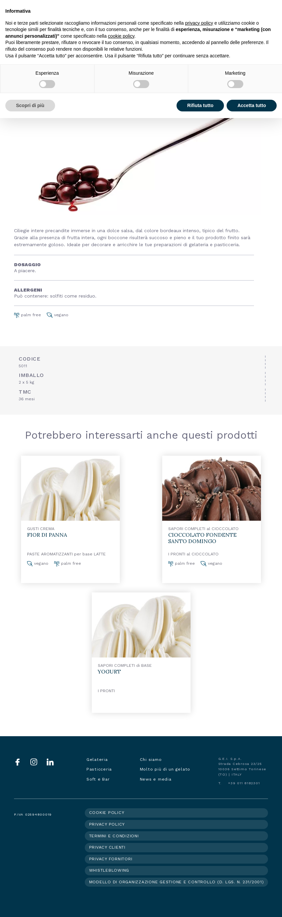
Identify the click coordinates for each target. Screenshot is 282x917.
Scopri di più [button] (30, 105)
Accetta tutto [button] (251, 105)
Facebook (17, 762)
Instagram (33, 762)
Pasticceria (99, 769)
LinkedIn (50, 762)
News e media (156, 779)
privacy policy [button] (199, 23)
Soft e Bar (98, 779)
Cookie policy (106, 812)
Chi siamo (151, 759)
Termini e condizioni (114, 836)
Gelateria (97, 759)
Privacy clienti (107, 847)
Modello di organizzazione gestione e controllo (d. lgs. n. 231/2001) (176, 882)
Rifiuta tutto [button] (200, 105)
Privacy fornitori (110, 859)
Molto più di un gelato (165, 769)
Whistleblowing (109, 870)
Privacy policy (107, 824)
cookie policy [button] (121, 36)
